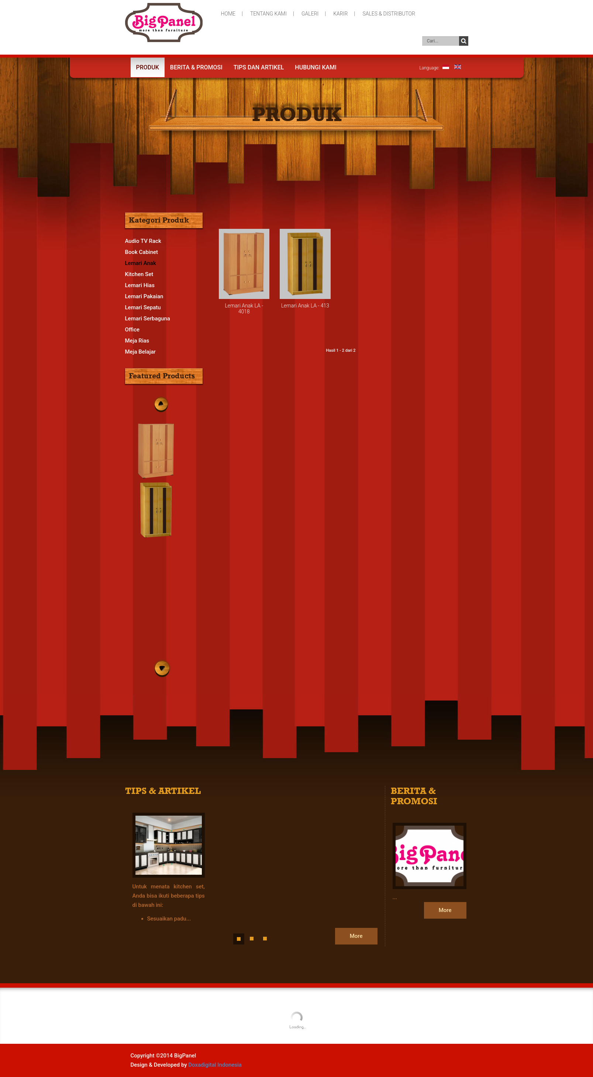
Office (132, 329)
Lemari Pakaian (144, 296)
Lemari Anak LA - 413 (305, 306)
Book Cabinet (141, 252)
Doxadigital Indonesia (215, 1064)
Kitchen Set (139, 274)
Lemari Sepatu (143, 307)
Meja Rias (137, 340)
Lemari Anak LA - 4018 (244, 308)
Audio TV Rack (143, 241)
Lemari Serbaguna (147, 318)
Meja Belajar (140, 351)
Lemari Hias (140, 285)
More (356, 936)
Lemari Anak (140, 263)
